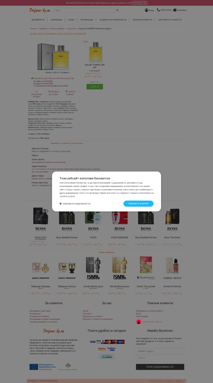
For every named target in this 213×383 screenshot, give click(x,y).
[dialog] (106, 191)
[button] (75, 203)
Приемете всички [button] (138, 203)
